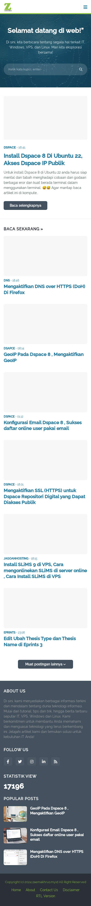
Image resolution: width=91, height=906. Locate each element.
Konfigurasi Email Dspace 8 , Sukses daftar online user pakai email (43, 425)
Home (16, 890)
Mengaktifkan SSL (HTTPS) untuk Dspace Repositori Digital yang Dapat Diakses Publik (44, 496)
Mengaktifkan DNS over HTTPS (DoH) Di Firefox (44, 289)
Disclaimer (71, 890)
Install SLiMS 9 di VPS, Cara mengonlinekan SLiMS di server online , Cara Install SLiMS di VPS (45, 570)
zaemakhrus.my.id (45, 882)
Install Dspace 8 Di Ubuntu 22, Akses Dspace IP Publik (43, 159)
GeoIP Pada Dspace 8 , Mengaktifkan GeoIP (43, 357)
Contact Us (49, 890)
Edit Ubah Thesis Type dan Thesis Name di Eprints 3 (40, 641)
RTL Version (45, 896)
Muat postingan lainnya (44, 664)
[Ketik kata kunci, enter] (45, 69)
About (30, 890)
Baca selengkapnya (25, 205)
